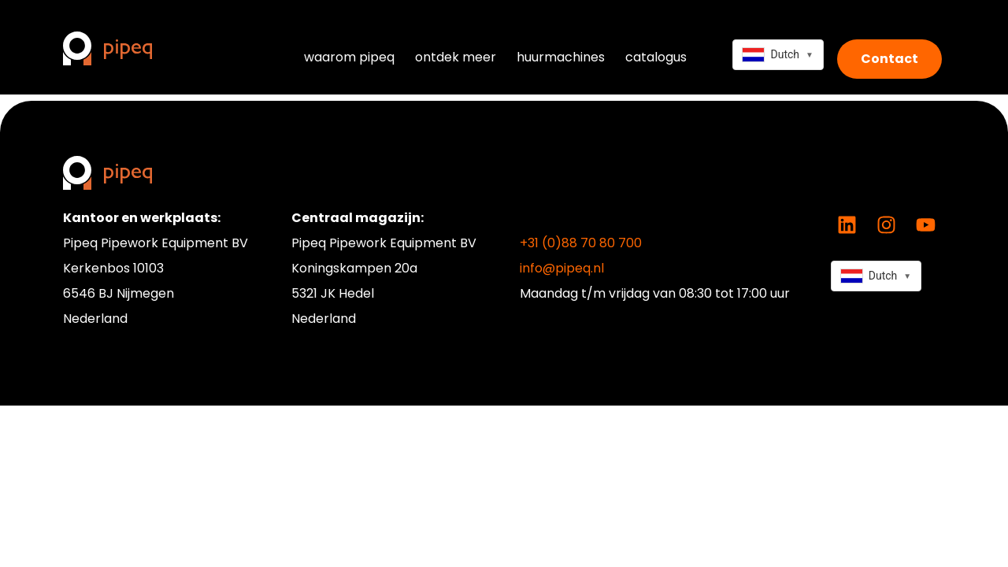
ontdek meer (455, 57)
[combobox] (777, 54)
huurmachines (561, 57)
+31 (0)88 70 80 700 (581, 243)
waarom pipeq (349, 57)
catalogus (656, 57)
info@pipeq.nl (562, 268)
